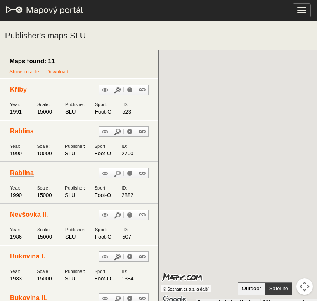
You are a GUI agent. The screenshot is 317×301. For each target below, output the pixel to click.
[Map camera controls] (304, 286)
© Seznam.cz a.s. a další (186, 289)
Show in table (24, 72)
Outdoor (251, 288)
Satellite (278, 288)
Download (57, 72)
